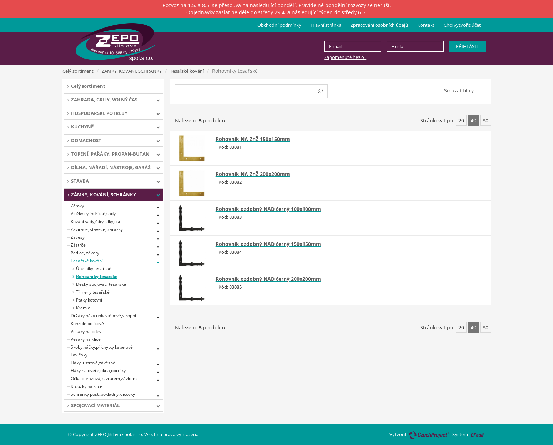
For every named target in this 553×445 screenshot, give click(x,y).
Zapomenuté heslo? (345, 57)
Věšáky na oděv (86, 331)
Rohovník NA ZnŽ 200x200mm (253, 174)
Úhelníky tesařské (93, 269)
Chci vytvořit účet (462, 25)
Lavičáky (79, 355)
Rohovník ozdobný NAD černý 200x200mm (268, 278)
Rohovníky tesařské (96, 276)
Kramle (83, 308)
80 (485, 120)
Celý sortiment (78, 71)
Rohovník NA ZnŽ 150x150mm (253, 139)
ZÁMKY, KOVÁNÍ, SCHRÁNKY (132, 71)
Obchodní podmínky (279, 25)
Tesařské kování (187, 71)
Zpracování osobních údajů (379, 25)
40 (473, 120)
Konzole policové (87, 323)
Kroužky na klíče (86, 386)
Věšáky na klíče (86, 339)
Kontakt (425, 25)
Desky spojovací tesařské (101, 284)
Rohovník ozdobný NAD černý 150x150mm (268, 244)
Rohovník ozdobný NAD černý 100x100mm (268, 209)
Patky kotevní (89, 300)
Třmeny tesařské (93, 292)
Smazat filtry (459, 90)
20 (461, 120)
